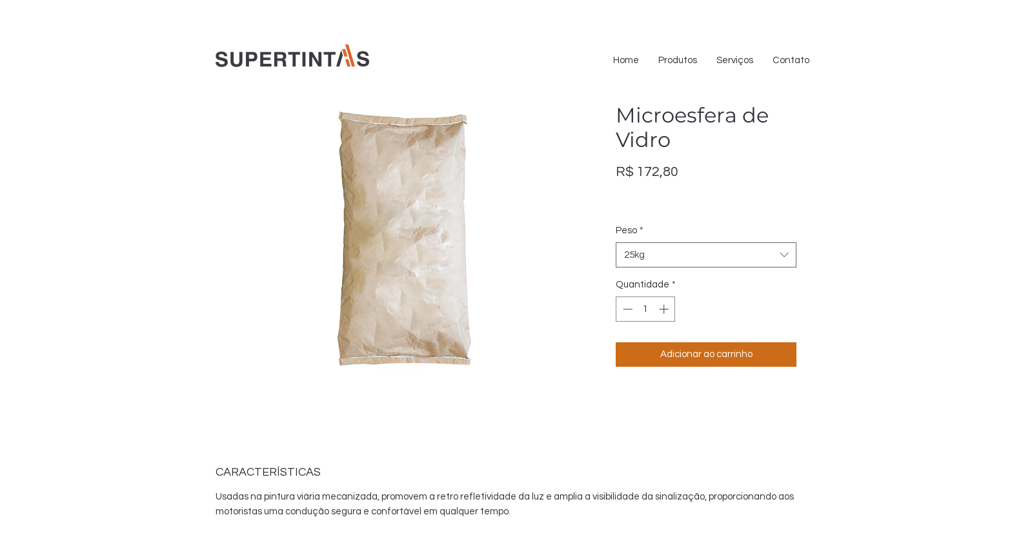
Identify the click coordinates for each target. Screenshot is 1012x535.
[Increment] (665, 309)
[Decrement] (626, 309)
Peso (629, 230)
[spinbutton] (645, 309)
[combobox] (706, 255)
